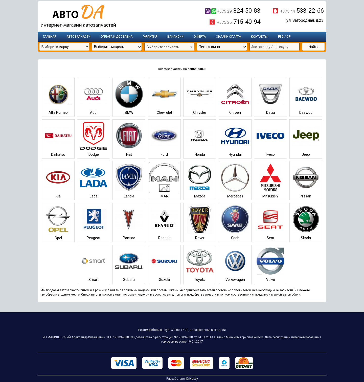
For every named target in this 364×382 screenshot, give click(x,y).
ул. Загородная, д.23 (305, 20)
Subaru (129, 264)
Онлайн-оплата (228, 36)
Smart (93, 264)
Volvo (270, 264)
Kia (58, 180)
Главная (49, 36)
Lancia (129, 180)
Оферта (200, 36)
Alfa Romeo (58, 97)
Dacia (270, 97)
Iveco (270, 138)
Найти (313, 47)
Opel (58, 222)
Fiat (129, 138)
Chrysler (200, 97)
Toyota (200, 264)
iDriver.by (192, 378)
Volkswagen (235, 264)
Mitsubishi (270, 180)
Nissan (306, 180)
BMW (129, 97)
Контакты (259, 36)
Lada (93, 180)
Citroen (235, 97)
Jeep (306, 138)
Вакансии (175, 36)
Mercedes (235, 180)
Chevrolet (164, 97)
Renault (164, 222)
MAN (164, 180)
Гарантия (150, 36)
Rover (200, 222)
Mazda (200, 180)
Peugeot (93, 222)
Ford (164, 138)
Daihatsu (58, 138)
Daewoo (306, 97)
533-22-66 (302, 10)
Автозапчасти (78, 36)
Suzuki (164, 264)
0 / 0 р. (284, 36)
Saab (235, 222)
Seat (270, 222)
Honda (200, 138)
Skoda (306, 222)
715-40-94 (238, 21)
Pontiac (129, 222)
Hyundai (235, 138)
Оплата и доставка (116, 36)
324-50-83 (232, 10)
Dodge (93, 138)
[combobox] (169, 47)
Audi (93, 97)
